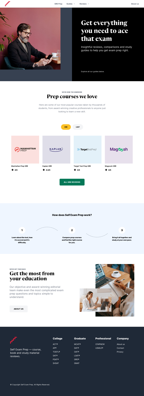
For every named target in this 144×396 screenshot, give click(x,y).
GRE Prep (58, 4)
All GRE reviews (72, 182)
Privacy (120, 352)
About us (135, 4)
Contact (120, 348)
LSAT (78, 127)
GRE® (76, 359)
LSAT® (77, 356)
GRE (65, 127)
